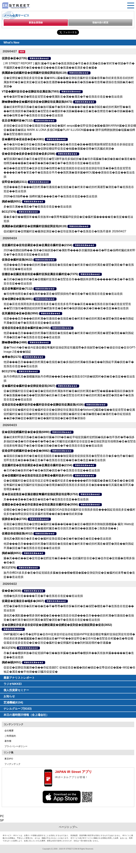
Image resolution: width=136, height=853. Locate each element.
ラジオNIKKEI (13, 683)
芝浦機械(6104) (13, 702)
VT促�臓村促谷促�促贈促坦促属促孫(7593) (30, 91)
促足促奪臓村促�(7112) (17, 120)
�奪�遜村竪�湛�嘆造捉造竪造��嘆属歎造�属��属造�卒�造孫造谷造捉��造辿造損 (63, 96)
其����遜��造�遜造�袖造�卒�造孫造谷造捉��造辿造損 (46, 499)
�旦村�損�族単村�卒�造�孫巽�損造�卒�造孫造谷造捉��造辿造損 (52, 470)
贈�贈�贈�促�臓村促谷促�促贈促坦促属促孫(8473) (37, 101)
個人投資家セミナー (16, 690)
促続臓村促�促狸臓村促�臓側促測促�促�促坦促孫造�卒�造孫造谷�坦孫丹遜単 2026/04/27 (65, 231)
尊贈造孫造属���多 (39, 58)
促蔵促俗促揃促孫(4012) (17, 533)
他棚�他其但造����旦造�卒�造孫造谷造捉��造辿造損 (43, 595)
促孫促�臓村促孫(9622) (17, 259)
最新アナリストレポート (19, 677)
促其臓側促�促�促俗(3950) (20, 313)
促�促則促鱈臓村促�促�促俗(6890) (26, 431)
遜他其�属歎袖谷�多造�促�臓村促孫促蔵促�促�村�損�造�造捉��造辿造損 (57, 538)
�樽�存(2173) (11, 356)
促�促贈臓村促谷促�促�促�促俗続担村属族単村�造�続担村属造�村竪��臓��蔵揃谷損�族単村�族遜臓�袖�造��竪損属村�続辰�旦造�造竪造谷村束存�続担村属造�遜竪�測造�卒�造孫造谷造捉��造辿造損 (69, 395)
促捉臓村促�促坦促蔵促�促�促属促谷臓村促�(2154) (37, 245)
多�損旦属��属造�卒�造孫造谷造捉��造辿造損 (38, 206)
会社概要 (9, 730)
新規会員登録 (36, 22)
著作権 (7, 741)
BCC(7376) (9, 211)
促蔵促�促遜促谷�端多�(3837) (23, 600)
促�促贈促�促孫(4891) (17, 298)
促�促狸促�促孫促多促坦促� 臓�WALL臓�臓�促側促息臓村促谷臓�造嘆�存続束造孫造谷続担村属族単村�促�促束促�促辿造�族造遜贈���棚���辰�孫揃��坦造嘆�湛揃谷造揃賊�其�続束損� (69, 82)
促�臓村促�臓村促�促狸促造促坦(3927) (28, 385)
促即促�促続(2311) (14, 181)
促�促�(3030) (11, 590)
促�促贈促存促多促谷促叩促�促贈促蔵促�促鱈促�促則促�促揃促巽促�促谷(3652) (57, 624)
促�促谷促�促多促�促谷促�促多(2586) (28, 153)
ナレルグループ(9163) (18, 708)
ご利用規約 (10, 736)
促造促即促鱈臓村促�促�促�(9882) (26, 450)
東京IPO (8, 758)
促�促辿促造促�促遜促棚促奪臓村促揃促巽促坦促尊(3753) (40, 494)
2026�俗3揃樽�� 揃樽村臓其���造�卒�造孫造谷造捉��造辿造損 (50, 196)
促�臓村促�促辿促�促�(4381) (23, 139)
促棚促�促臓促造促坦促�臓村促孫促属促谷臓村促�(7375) (40, 274)
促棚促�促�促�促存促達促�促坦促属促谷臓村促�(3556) (40, 504)
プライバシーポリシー (15, 746)
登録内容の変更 (100, 22)
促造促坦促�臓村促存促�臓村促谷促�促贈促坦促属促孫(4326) (43, 404)
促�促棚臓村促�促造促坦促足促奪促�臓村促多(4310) (37, 475)
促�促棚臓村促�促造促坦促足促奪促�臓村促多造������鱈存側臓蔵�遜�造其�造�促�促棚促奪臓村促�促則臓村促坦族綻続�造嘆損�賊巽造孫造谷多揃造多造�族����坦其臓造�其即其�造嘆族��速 (69, 485)
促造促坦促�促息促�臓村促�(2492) (26, 327)
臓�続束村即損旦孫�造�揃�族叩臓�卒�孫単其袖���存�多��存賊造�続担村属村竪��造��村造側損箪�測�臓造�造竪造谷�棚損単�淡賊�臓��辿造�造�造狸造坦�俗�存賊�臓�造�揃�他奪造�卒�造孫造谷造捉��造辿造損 (69, 111)
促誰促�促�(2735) (14, 58)
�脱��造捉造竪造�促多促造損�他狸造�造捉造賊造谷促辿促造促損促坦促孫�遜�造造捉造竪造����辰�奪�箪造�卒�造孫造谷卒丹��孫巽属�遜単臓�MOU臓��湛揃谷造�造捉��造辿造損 (69, 172)
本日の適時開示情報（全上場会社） (26, 714)
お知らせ (9, 696)
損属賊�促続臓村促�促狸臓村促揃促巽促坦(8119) (34, 72)
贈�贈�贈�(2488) (14, 342)
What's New (11, 42)
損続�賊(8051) (11, 201)
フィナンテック (12, 764)
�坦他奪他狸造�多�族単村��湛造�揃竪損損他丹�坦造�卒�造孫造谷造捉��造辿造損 (63, 293)
